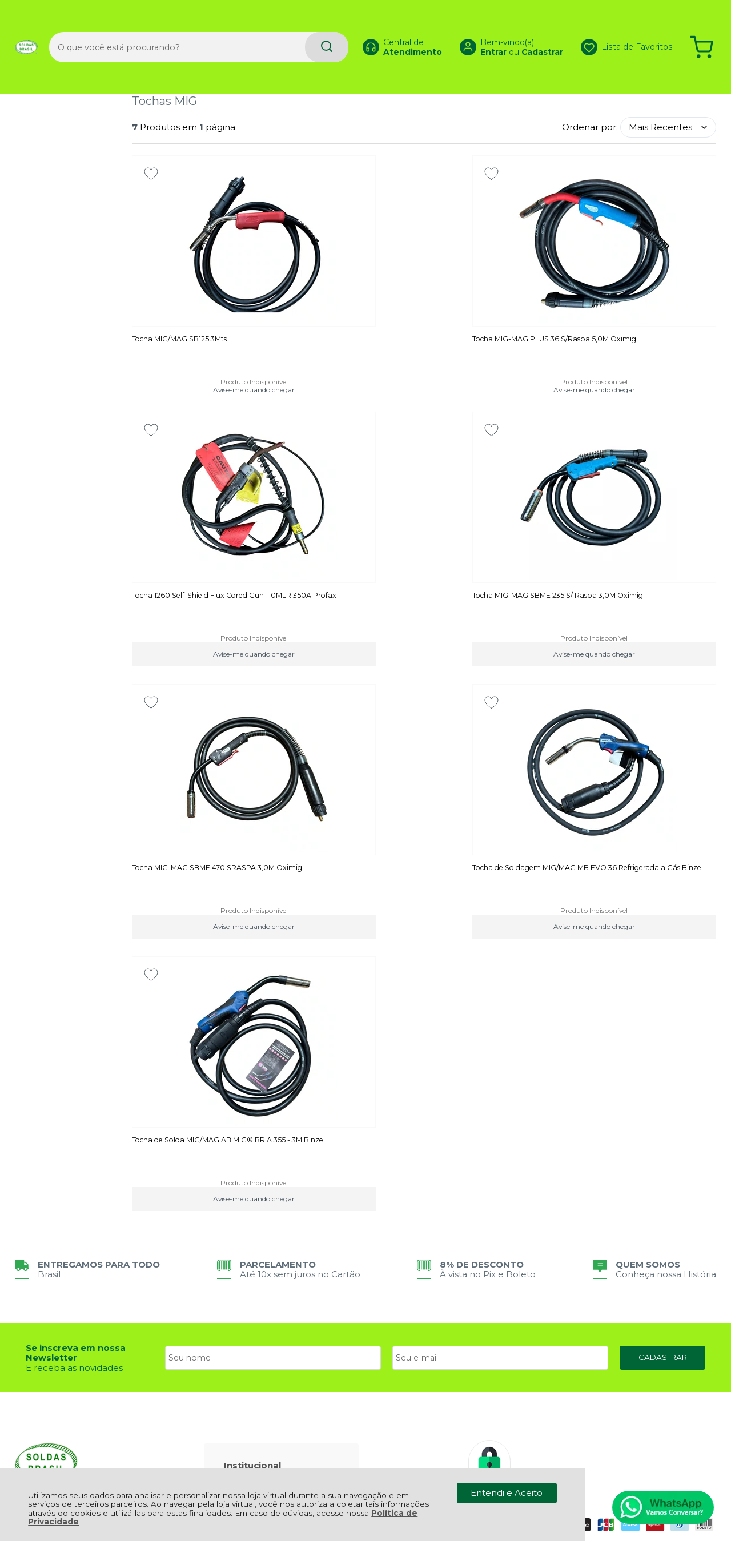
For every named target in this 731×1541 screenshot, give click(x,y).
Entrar (480, 32)
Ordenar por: (590, 127)
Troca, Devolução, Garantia (265, 1282)
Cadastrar (528, 32)
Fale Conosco (259, 1230)
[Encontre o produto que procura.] (299, 27)
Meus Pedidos (260, 1323)
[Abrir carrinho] (701, 27)
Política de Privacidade (279, 1210)
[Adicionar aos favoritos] (151, 173)
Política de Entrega (271, 1220)
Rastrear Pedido (264, 1343)
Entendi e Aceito (507, 1492)
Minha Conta (257, 1333)
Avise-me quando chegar (225, 391)
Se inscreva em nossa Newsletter (76, 1079)
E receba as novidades (74, 1094)
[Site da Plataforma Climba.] (365, 1447)
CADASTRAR (662, 1084)
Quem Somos (260, 1240)
